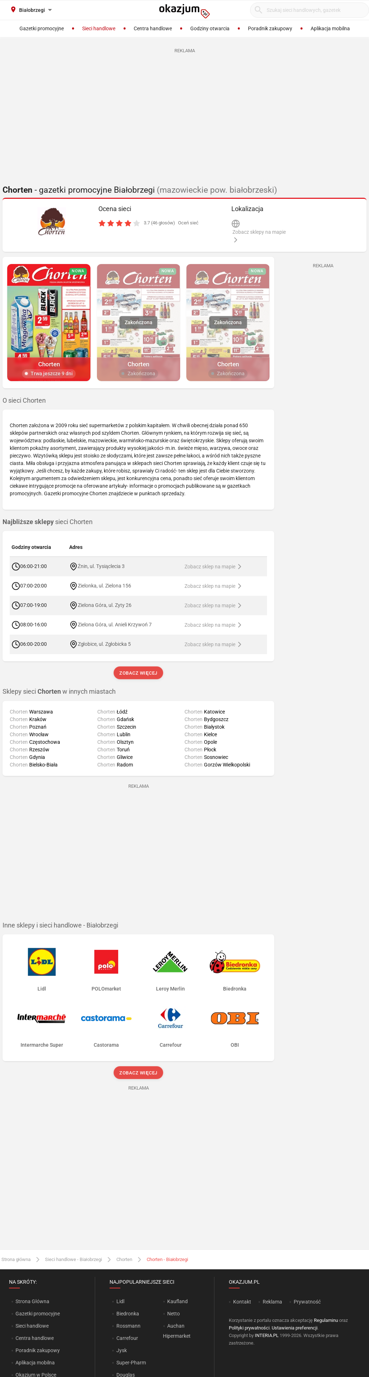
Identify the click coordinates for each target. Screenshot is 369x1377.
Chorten (124, 1259)
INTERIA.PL (267, 1335)
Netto (173, 1313)
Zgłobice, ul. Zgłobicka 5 (104, 644)
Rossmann (128, 1326)
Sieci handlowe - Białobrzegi (73, 1259)
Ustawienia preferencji (294, 1328)
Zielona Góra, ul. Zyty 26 (105, 605)
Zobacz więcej (138, 673)
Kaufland (177, 1301)
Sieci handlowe (32, 1326)
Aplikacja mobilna (35, 1362)
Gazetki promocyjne (37, 1313)
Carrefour (127, 1338)
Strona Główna (32, 1301)
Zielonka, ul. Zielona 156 (104, 586)
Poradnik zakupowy (37, 1350)
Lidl (120, 1301)
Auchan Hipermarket (177, 1331)
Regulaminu (326, 1320)
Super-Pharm (131, 1362)
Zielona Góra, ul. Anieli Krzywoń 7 (115, 624)
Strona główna (16, 1259)
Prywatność (307, 1302)
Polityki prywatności (249, 1328)
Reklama (272, 1302)
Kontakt (242, 1302)
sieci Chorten (48, 522)
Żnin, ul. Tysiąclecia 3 (101, 566)
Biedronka (127, 1313)
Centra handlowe (34, 1338)
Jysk (121, 1350)
